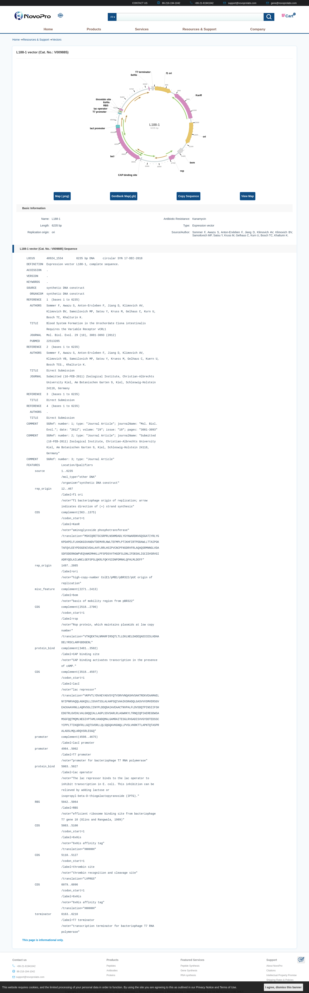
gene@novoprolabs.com (284, 3)
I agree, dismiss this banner (283, 987)
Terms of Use (228, 987)
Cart (287, 15)
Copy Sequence (188, 196)
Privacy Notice (205, 987)
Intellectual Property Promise (281, 975)
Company (257, 29)
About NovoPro (274, 965)
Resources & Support (199, 29)
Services (142, 29)
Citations (271, 970)
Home (48, 29)
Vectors (56, 39)
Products (94, 29)
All (111, 17)
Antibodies (111, 970)
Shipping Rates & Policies (279, 980)
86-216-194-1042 (171, 3)
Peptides (111, 965)
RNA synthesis (188, 975)
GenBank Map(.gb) (124, 196)
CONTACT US (139, 3)
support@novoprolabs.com (242, 3)
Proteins (110, 975)
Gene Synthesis (189, 970)
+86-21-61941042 (204, 3)
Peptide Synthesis (190, 965)
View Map (247, 196)
